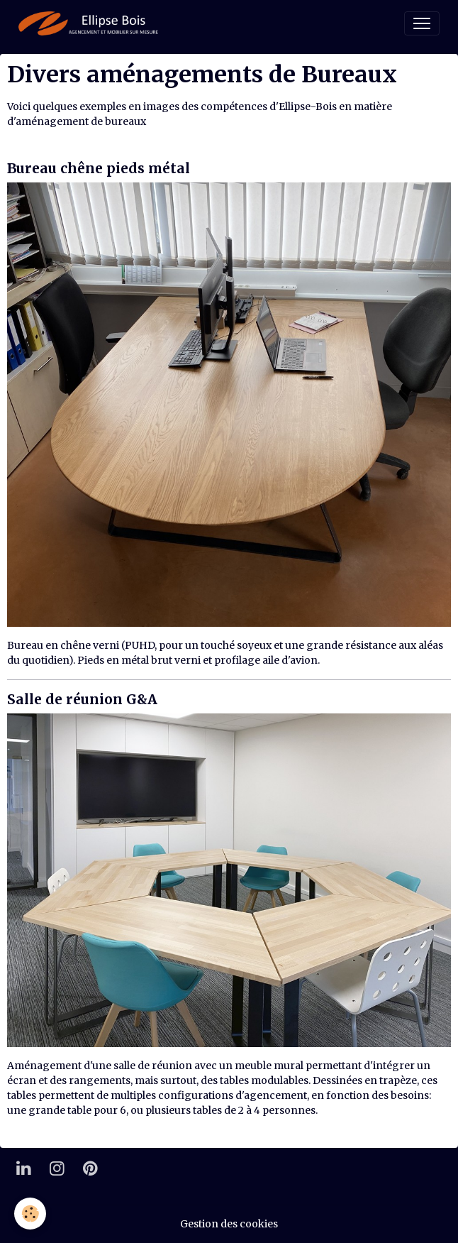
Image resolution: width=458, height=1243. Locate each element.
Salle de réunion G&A (82, 699)
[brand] (91, 23)
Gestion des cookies (229, 1223)
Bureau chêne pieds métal (98, 168)
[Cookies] (30, 1214)
